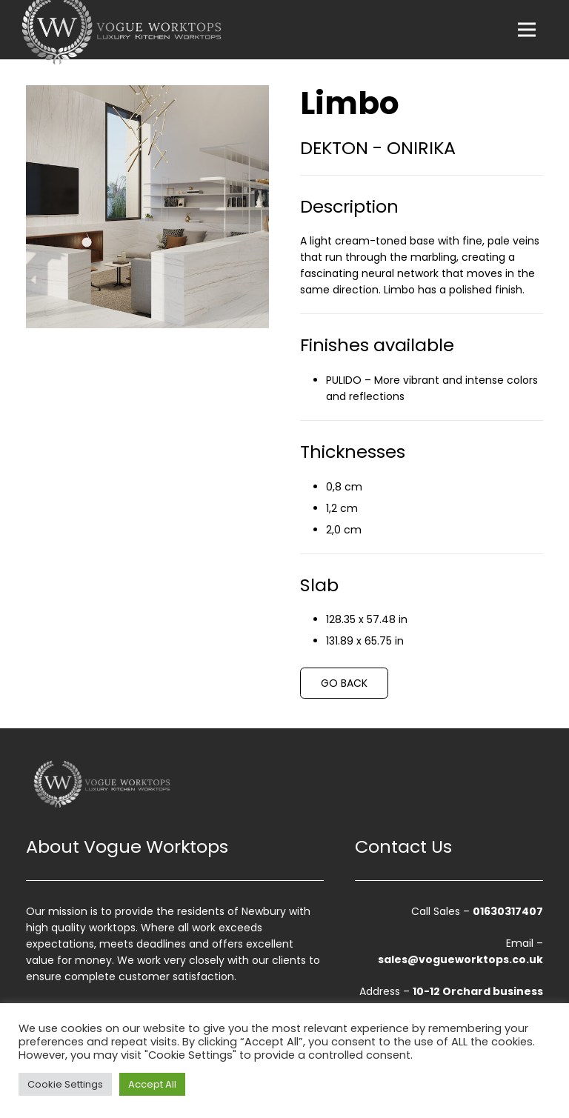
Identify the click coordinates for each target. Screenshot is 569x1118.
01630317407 (508, 911)
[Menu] (527, 29)
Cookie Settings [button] (65, 1084)
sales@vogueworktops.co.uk (460, 959)
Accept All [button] (152, 1084)
